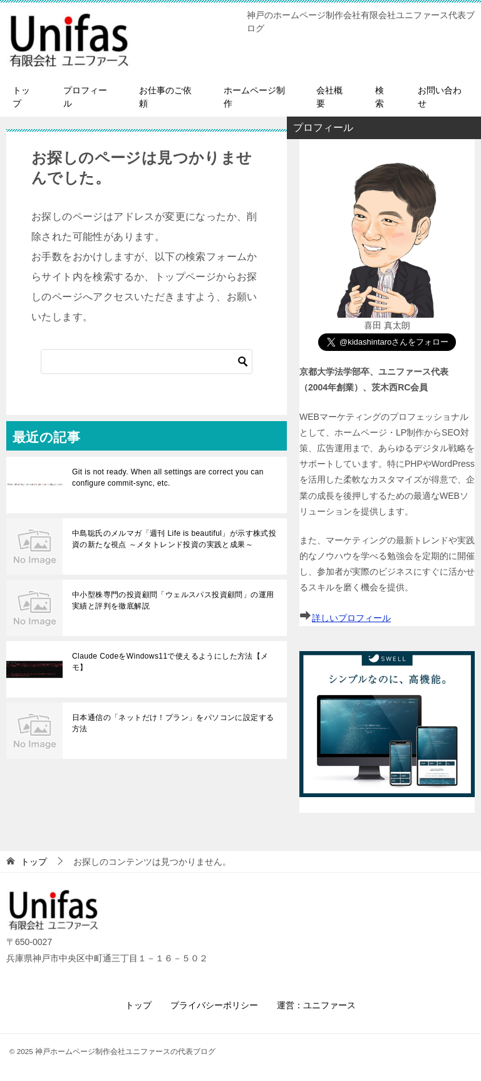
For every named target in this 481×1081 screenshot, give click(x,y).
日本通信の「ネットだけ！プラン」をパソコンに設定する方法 (173, 723)
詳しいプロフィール (351, 618)
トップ (21, 96)
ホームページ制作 (254, 96)
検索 (379, 96)
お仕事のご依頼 (165, 96)
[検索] (146, 361)
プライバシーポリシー (214, 1005)
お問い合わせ (440, 96)
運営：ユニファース (316, 1005)
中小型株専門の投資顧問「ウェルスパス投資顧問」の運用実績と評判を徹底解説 (173, 600)
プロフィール (85, 96)
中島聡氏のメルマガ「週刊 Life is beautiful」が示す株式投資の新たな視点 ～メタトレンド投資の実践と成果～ (174, 539)
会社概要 (329, 96)
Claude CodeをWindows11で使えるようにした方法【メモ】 (170, 662)
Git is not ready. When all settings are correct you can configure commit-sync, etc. (168, 477)
